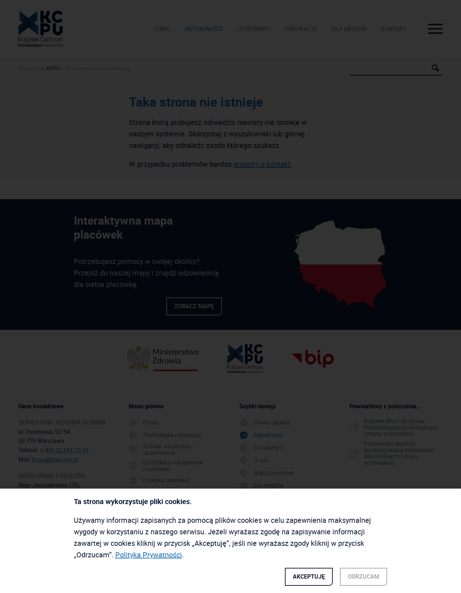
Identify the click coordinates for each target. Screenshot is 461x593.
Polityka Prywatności (148, 556)
